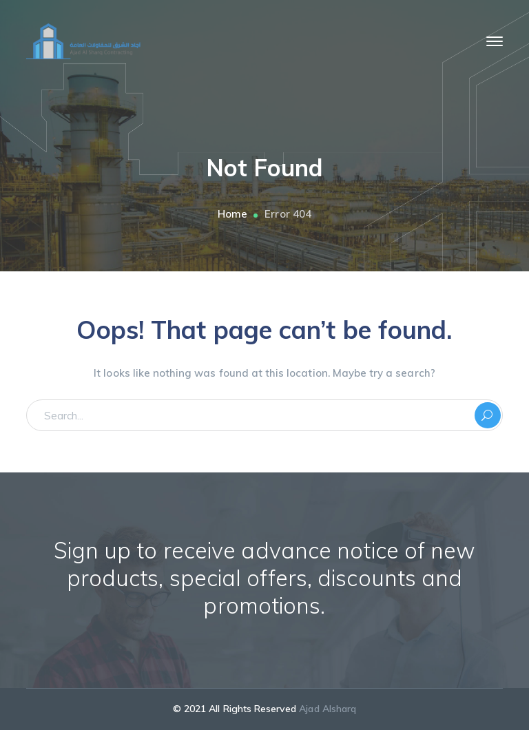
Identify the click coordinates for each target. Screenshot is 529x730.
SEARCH (488, 415)
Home (232, 213)
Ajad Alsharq (327, 708)
